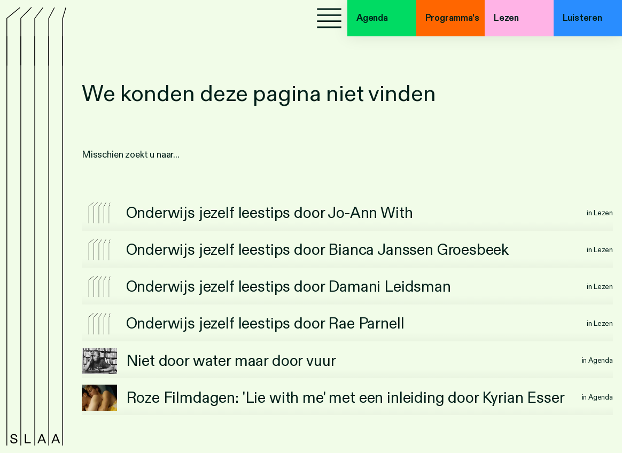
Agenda (372, 18)
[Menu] (329, 18)
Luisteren (582, 18)
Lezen (506, 18)
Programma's (452, 18)
